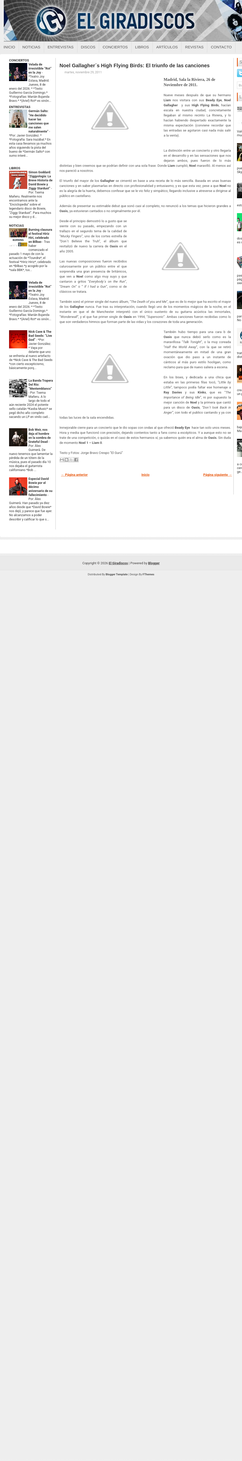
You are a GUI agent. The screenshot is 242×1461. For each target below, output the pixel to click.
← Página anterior (74, 475)
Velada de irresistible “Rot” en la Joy (39, 68)
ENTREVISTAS (19, 107)
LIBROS (14, 168)
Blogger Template (117, 574)
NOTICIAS (16, 225)
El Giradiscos (118, 563)
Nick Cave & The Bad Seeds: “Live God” (40, 336)
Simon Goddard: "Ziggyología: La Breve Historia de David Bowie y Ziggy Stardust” (40, 180)
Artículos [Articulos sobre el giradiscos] (167, 47)
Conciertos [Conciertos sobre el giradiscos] (115, 47)
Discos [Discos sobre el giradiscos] (88, 47)
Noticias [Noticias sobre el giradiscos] (31, 47)
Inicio (9, 47)
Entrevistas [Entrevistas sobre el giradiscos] (61, 47)
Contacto (221, 47)
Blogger (154, 563)
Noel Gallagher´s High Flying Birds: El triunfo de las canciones (134, 65)
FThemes (148, 574)
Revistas (194, 47)
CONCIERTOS (19, 60)
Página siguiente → (217, 475)
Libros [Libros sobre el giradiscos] (142, 47)
